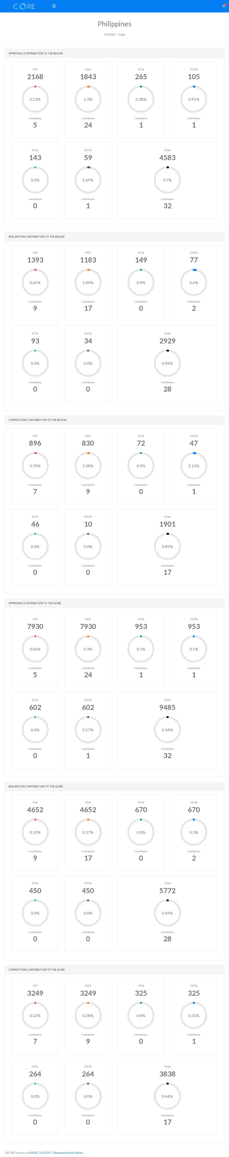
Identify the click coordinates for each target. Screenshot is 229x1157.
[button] (54, 6)
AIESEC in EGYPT (40, 1152)
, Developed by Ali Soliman (67, 1152)
